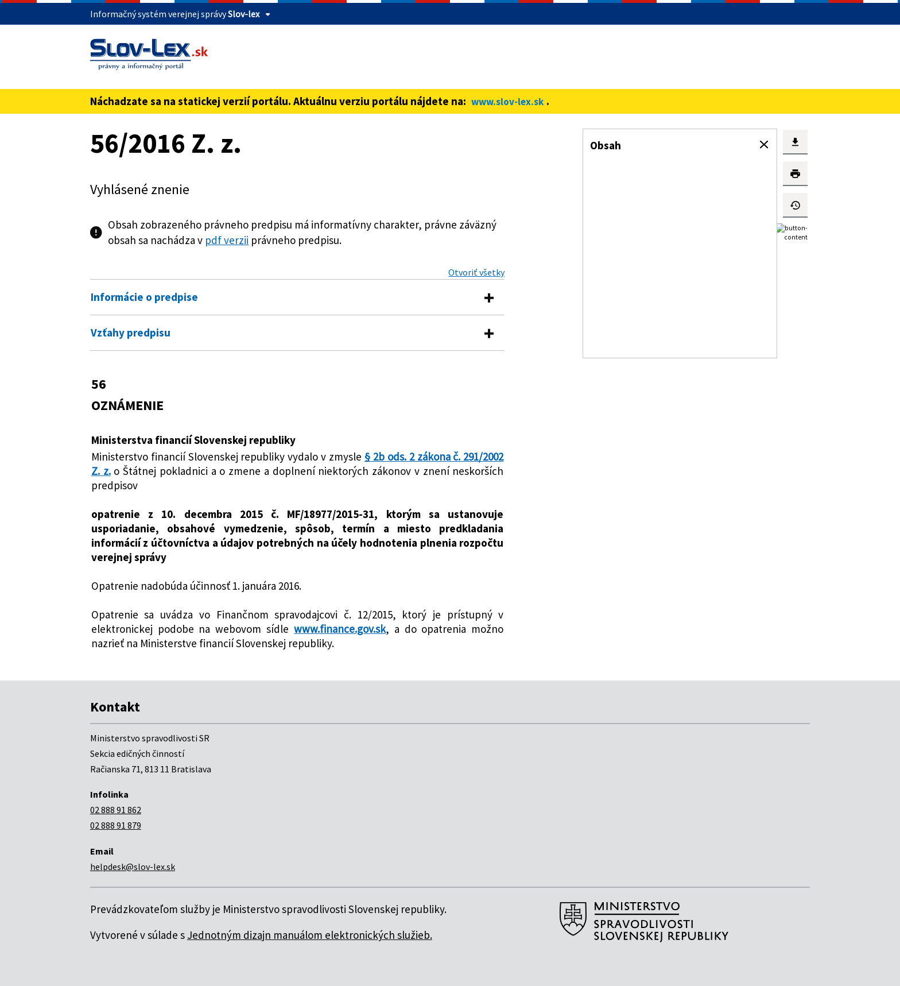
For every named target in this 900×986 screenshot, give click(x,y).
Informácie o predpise (144, 297)
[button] (764, 145)
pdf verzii (227, 240)
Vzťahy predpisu (130, 332)
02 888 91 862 (115, 809)
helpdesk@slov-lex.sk (132, 866)
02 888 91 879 (115, 825)
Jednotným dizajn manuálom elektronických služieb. (309, 935)
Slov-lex (243, 14)
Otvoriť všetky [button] (476, 272)
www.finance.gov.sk (340, 629)
